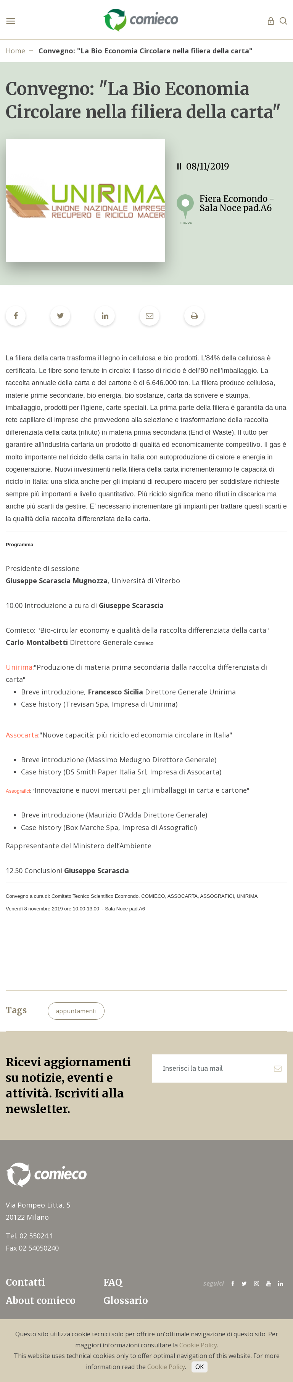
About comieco (41, 1301)
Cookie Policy (198, 1345)
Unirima (19, 667)
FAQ (112, 1282)
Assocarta (22, 734)
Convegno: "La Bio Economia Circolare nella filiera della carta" (146, 50)
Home (15, 50)
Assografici (18, 791)
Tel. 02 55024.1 (29, 1235)
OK (199, 1367)
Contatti (25, 1282)
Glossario (125, 1301)
